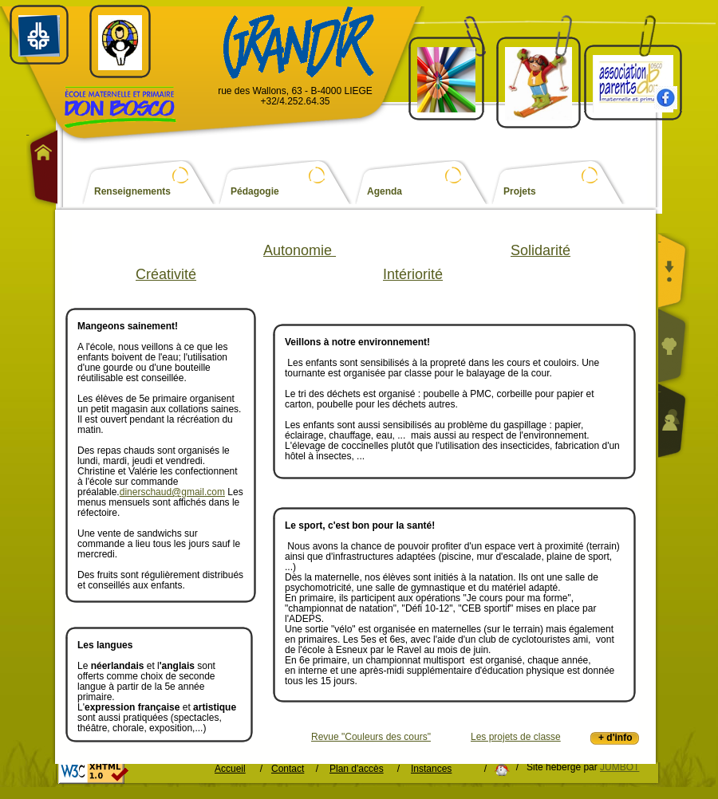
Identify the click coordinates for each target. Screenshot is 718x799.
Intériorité (413, 274)
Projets (519, 192)
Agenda (384, 192)
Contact (287, 769)
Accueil (230, 769)
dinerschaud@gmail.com (172, 492)
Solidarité (540, 250)
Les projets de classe (516, 736)
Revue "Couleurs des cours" (371, 737)
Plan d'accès (356, 769)
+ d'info (615, 737)
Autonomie (299, 250)
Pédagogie (255, 192)
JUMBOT (619, 767)
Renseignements (132, 192)
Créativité (166, 274)
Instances (431, 769)
